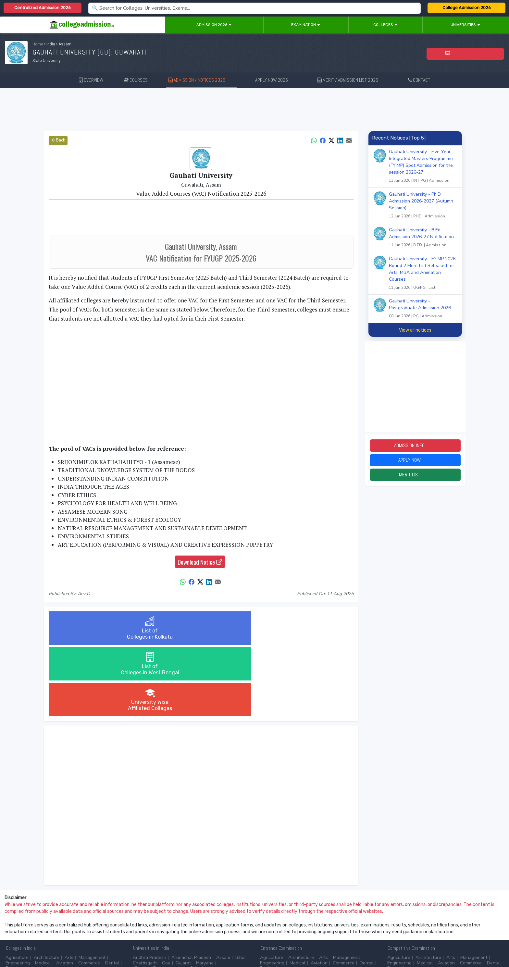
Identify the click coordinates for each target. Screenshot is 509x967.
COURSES (136, 80)
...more (31, 897)
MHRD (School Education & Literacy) (425, 925)
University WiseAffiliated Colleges (302, 628)
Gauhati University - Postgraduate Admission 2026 (423, 309)
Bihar (240, 886)
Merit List (415, 477)
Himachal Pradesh (151, 897)
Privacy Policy (77, 944)
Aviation (64, 891)
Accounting (144, 920)
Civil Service (167, 925)
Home (37, 44)
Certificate (90, 920)
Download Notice (200, 561)
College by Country (280, 925)
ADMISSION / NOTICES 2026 (201, 79)
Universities (465, 24)
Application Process (354, 925)
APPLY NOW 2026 (276, 79)
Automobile (235, 920)
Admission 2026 (214, 24)
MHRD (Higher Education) (464, 920)
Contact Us (28, 944)
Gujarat (183, 891)
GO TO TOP (493, 944)
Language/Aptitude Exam (286, 931)
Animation (186, 920)
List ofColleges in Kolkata (99, 628)
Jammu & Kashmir (193, 897)
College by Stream (325, 920)
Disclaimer (52, 944)
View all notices (415, 330)
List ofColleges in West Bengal (201, 628)
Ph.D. (37, 925)
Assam (223, 886)
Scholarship (317, 925)
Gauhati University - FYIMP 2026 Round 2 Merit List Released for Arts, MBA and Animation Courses (423, 274)
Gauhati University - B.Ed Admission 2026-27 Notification (423, 238)
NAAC (426, 920)
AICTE (393, 920)
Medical (43, 891)
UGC (410, 920)
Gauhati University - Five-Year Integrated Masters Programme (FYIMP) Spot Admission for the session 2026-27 (423, 167)
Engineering (18, 891)
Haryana (205, 891)
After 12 (41, 920)
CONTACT (419, 80)
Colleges (385, 24)
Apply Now (415, 461)
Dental (112, 891)
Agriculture (17, 886)
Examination (305, 24)
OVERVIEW (91, 80)
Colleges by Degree (280, 920)
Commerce (89, 891)
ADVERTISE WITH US (111, 944)
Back (58, 140)
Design (13, 897)
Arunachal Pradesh (191, 886)
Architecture (46, 886)
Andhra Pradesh (149, 886)
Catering (141, 925)
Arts (69, 886)
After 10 (16, 920)
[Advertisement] (254, 109)
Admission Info (415, 446)
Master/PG (16, 925)
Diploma (65, 920)
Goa (166, 891)
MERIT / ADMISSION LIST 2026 (352, 79)
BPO (165, 920)
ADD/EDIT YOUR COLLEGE (157, 944)
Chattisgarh (145, 891)
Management (92, 886)
